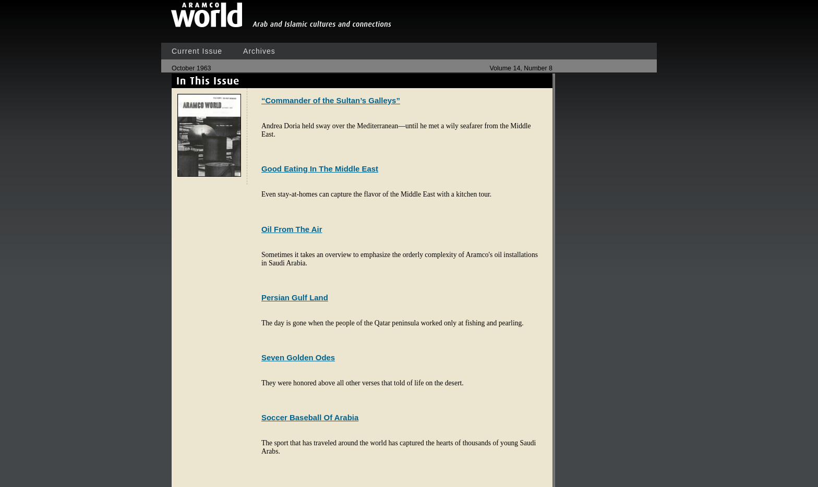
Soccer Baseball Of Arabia (309, 417)
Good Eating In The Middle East (319, 168)
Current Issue (197, 51)
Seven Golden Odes (298, 357)
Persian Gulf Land (294, 297)
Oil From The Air (291, 229)
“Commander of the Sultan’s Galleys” (330, 100)
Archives (259, 51)
